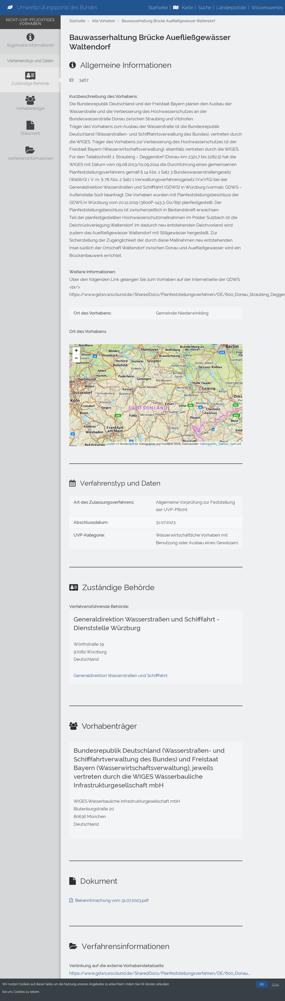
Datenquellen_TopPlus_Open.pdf (220, 443)
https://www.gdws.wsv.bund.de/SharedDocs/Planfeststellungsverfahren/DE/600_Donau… (159, 973)
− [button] (76, 358)
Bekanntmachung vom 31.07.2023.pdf (112, 900)
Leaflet (111, 443)
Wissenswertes (267, 7)
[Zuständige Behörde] (30, 80)
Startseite (158, 7)
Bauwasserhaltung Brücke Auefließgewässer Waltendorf (168, 21)
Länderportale (231, 7)
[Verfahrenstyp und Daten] (30, 61)
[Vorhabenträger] (30, 104)
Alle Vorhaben (103, 21)
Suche (204, 7)
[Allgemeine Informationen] (30, 41)
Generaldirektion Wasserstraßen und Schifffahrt (121, 675)
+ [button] (76, 351)
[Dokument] (30, 129)
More (275, 985)
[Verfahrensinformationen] (30, 154)
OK (262, 985)
